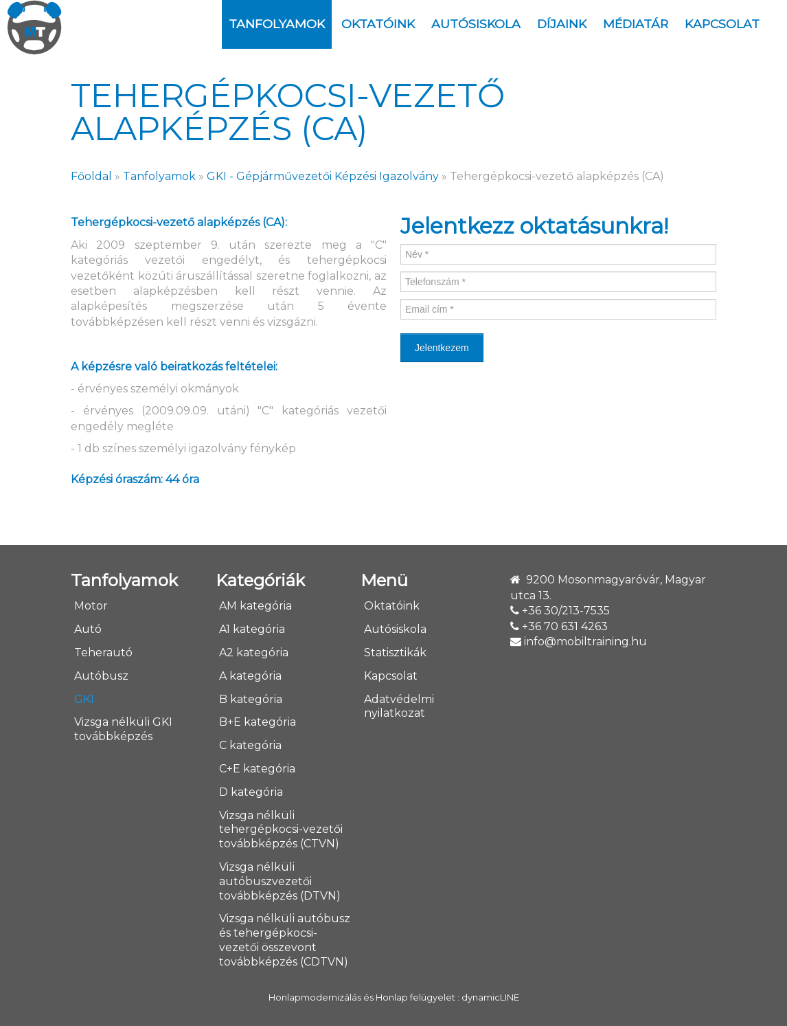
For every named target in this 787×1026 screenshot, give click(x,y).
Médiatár (635, 23)
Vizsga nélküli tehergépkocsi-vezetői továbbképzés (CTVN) (281, 830)
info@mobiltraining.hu (585, 641)
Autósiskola (476, 23)
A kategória (250, 675)
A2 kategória (253, 652)
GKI (84, 699)
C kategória (250, 745)
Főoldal (91, 176)
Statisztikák (395, 652)
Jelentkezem (442, 347)
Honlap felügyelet (415, 997)
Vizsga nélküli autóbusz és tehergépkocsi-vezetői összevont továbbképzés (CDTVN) (284, 940)
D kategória (251, 792)
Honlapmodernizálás (315, 997)
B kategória (250, 699)
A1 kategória (252, 629)
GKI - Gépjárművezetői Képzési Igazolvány (323, 176)
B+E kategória (257, 721)
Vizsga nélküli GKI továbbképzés (123, 729)
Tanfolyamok (277, 23)
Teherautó (103, 652)
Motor (91, 605)
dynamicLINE (490, 997)
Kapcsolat (722, 23)
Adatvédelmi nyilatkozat (399, 706)
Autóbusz (101, 675)
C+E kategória (257, 768)
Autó (88, 629)
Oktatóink (378, 23)
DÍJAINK (561, 23)
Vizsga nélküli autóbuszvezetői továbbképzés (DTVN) (280, 881)
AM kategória (255, 605)
